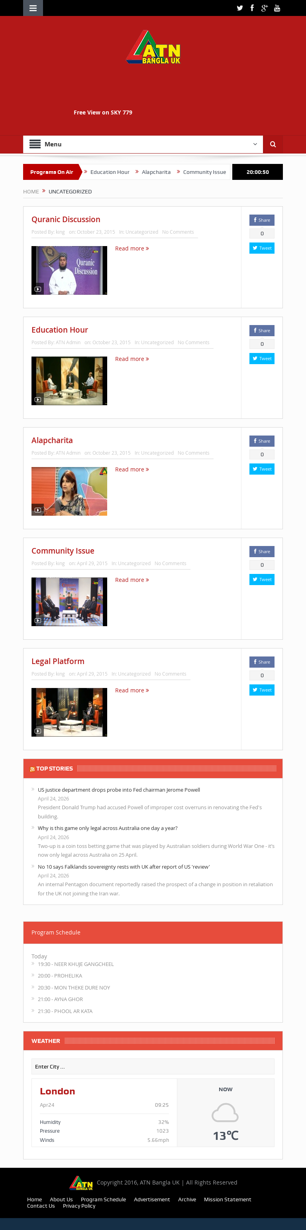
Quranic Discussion (87, 172)
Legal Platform (57, 661)
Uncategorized (142, 232)
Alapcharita (189, 172)
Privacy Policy (79, 1205)
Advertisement (152, 1199)
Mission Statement (227, 1199)
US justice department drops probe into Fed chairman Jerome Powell (119, 789)
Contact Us (41, 1205)
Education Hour (142, 172)
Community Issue (62, 551)
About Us (61, 1199)
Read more (132, 248)
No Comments (178, 232)
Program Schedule (103, 1199)
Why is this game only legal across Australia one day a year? (108, 828)
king (60, 232)
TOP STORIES (54, 768)
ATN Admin (68, 342)
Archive (187, 1199)
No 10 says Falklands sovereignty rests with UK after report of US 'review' (124, 866)
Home (34, 1199)
